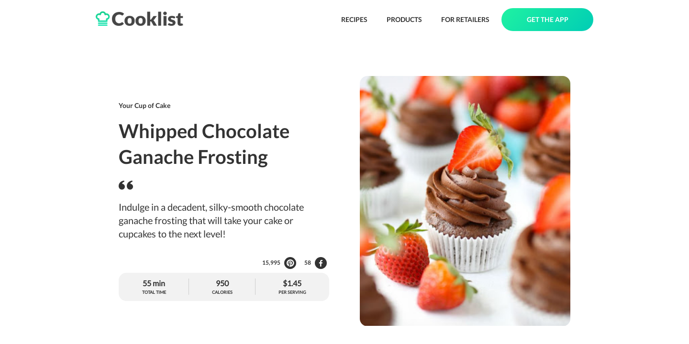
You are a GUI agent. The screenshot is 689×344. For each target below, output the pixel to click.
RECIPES (354, 19)
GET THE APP (547, 19)
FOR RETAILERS (465, 19)
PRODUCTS (404, 19)
